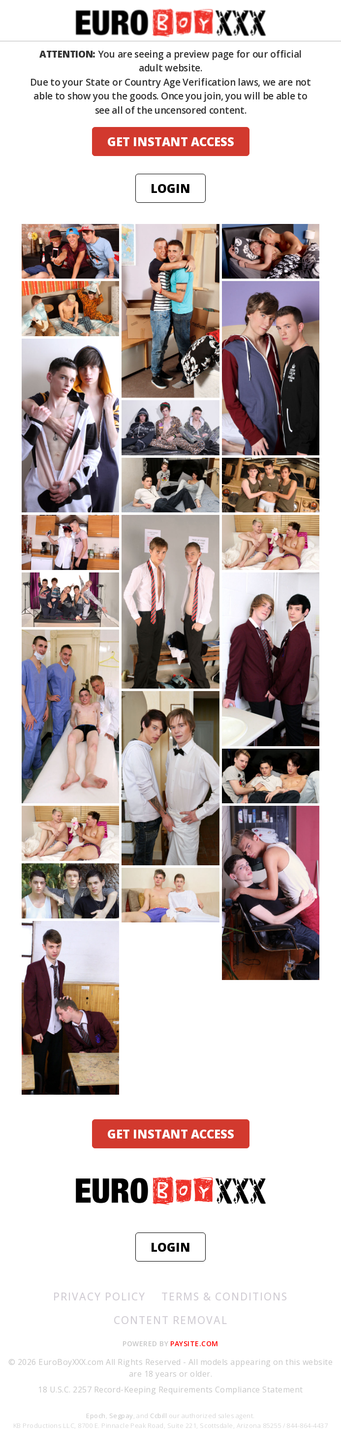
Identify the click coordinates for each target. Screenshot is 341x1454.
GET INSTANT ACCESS (170, 141)
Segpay (121, 1415)
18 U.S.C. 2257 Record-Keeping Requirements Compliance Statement (170, 1389)
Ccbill (158, 1415)
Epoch (95, 1415)
